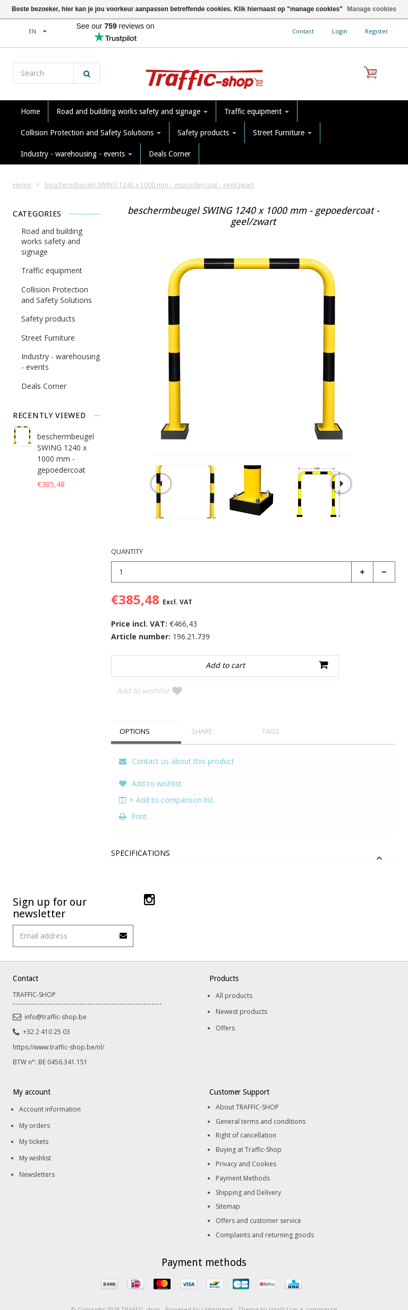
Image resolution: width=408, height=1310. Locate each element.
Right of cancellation (246, 1117)
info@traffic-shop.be (50, 999)
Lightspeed (217, 1292)
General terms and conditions (260, 1103)
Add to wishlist (351, 667)
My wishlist (35, 1140)
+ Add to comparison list (166, 782)
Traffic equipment (256, 111)
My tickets (33, 1124)
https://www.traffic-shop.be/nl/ (58, 1029)
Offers (225, 1010)
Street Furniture (282, 132)
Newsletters (37, 1156)
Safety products (206, 132)
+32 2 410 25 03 (41, 1014)
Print (133, 799)
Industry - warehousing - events (76, 154)
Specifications (140, 835)
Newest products (241, 994)
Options (138, 714)
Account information (50, 1091)
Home (30, 111)
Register (376, 31)
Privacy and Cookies (246, 1146)
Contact (303, 31)
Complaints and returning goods (265, 1217)
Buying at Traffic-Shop (249, 1132)
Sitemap (228, 1188)
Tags (274, 714)
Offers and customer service (258, 1203)
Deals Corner (170, 154)
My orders (34, 1108)
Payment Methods (243, 1160)
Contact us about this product (176, 744)
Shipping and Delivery (248, 1174)
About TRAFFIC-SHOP (247, 1089)
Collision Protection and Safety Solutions (91, 132)
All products (234, 978)
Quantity (127, 551)
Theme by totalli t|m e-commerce (287, 1292)
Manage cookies (371, 9)
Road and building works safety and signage (132, 111)
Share (205, 714)
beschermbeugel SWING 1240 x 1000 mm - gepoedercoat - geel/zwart (149, 184)
